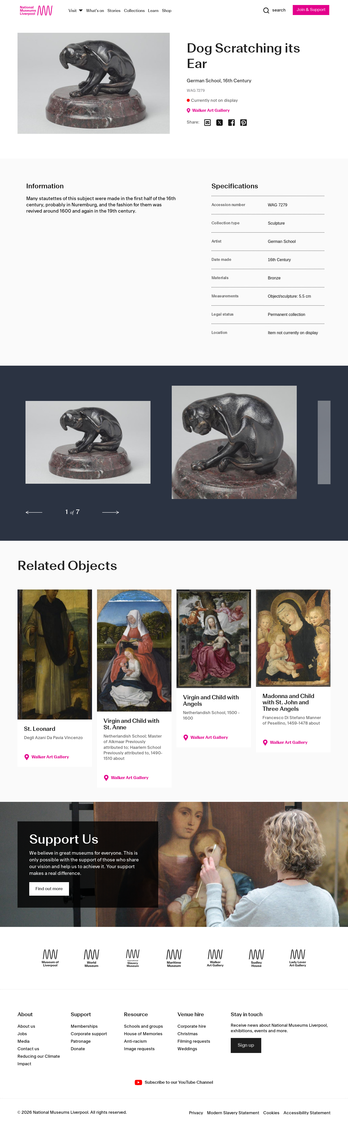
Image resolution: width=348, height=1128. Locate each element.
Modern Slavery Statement (233, 1113)
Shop (167, 11)
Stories (114, 11)
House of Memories (143, 1034)
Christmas (188, 1034)
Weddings (187, 1049)
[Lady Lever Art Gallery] (298, 958)
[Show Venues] (81, 11)
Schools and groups (143, 1026)
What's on (95, 11)
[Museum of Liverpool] (50, 958)
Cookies (271, 1113)
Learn (153, 11)
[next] (110, 512)
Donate (78, 1049)
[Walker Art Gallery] (215, 958)
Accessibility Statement (307, 1113)
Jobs (22, 1034)
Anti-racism (135, 1041)
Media (24, 1041)
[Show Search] (273, 10)
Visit (72, 11)
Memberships (84, 1026)
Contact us (28, 1049)
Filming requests (194, 1041)
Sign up (246, 1045)
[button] (89, 445)
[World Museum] (91, 958)
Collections (134, 11)
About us (26, 1026)
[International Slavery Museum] (132, 958)
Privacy (196, 1113)
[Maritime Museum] (174, 958)
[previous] (34, 512)
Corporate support (89, 1034)
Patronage (81, 1041)
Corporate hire (192, 1026)
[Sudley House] (256, 958)
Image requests (139, 1049)
